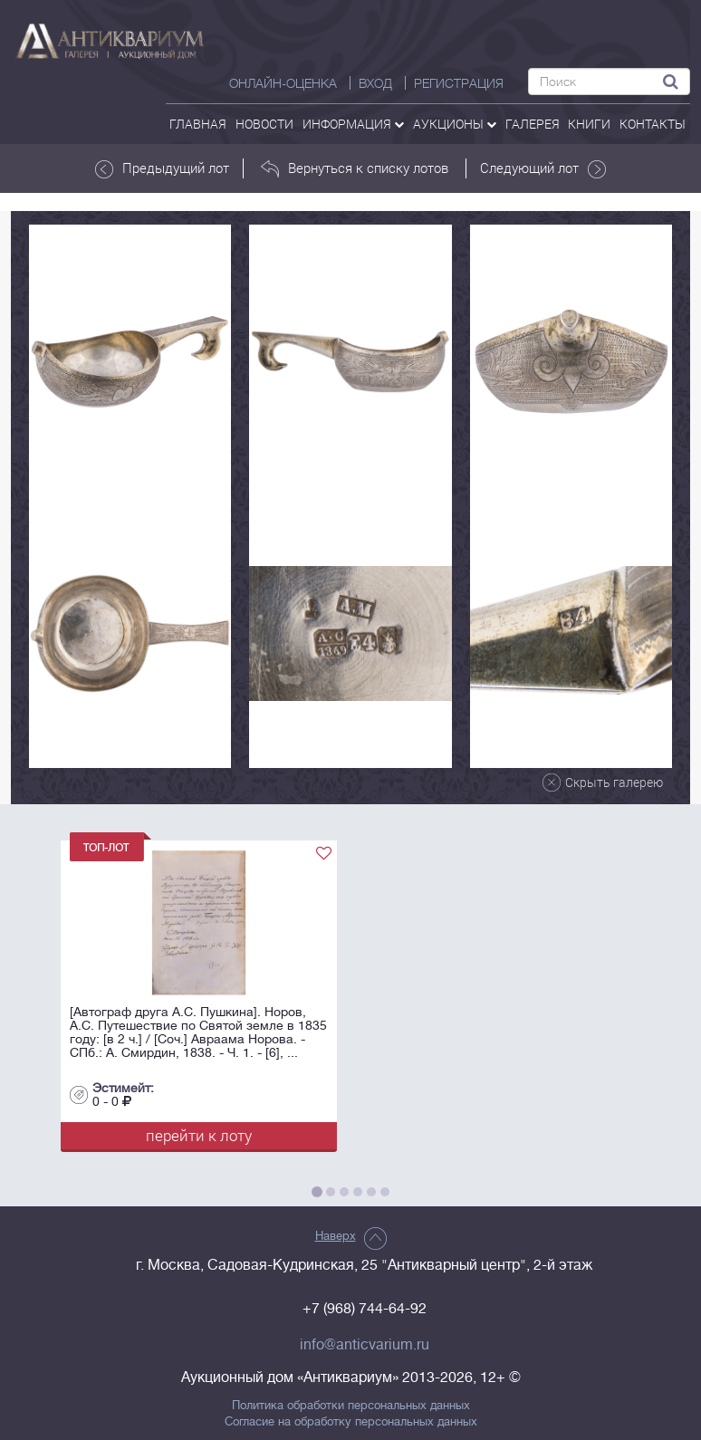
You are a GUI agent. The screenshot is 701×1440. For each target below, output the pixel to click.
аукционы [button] (454, 123)
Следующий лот (543, 168)
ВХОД (375, 83)
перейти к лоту (199, 1135)
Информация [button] (353, 123)
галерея (532, 123)
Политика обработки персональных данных (351, 1405)
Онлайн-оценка (283, 83)
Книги (589, 123)
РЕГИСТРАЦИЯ (459, 83)
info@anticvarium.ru (364, 1345)
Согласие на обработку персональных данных (351, 1421)
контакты (652, 123)
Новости (264, 123)
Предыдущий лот (162, 168)
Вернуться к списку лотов (354, 168)
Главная (197, 123)
